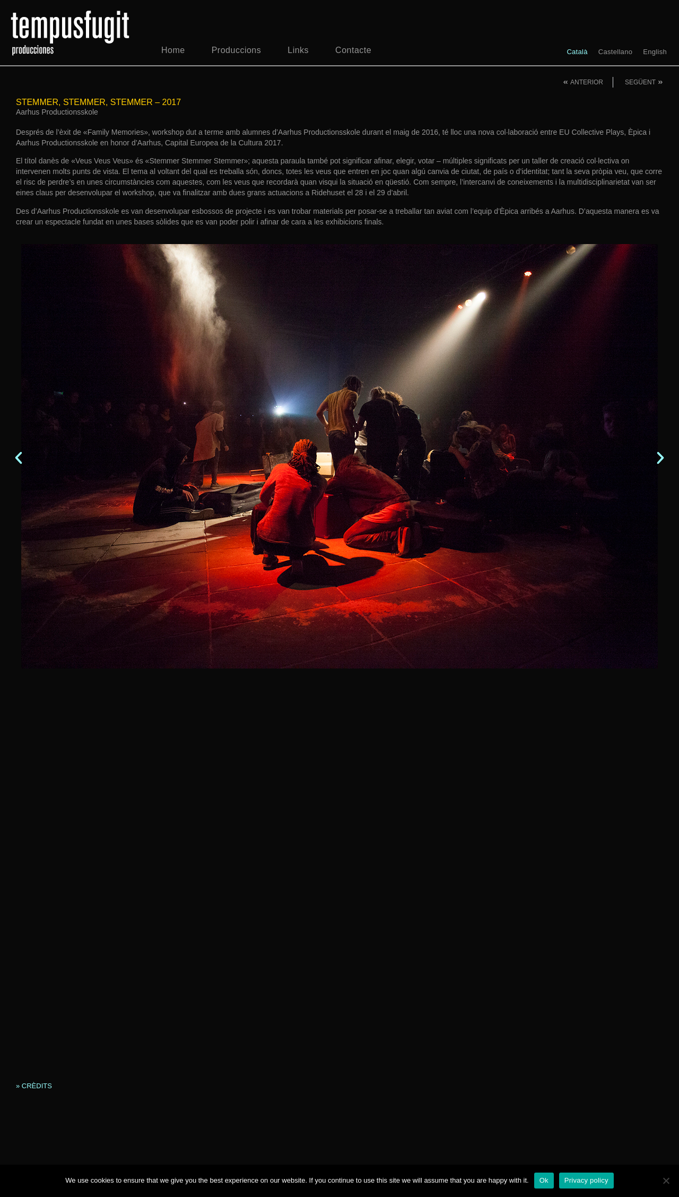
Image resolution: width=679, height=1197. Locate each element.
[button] (19, 458)
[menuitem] (577, 51)
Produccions (237, 50)
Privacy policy (586, 1180)
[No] (665, 1180)
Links (298, 50)
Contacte (353, 50)
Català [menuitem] (577, 52)
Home (173, 50)
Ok (544, 1180)
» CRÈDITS (34, 1086)
